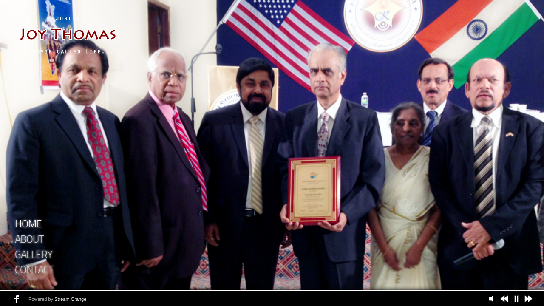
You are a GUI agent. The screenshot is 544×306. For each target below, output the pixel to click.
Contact (34, 271)
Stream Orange (70, 299)
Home (28, 225)
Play (493, 299)
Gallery (33, 255)
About (29, 240)
